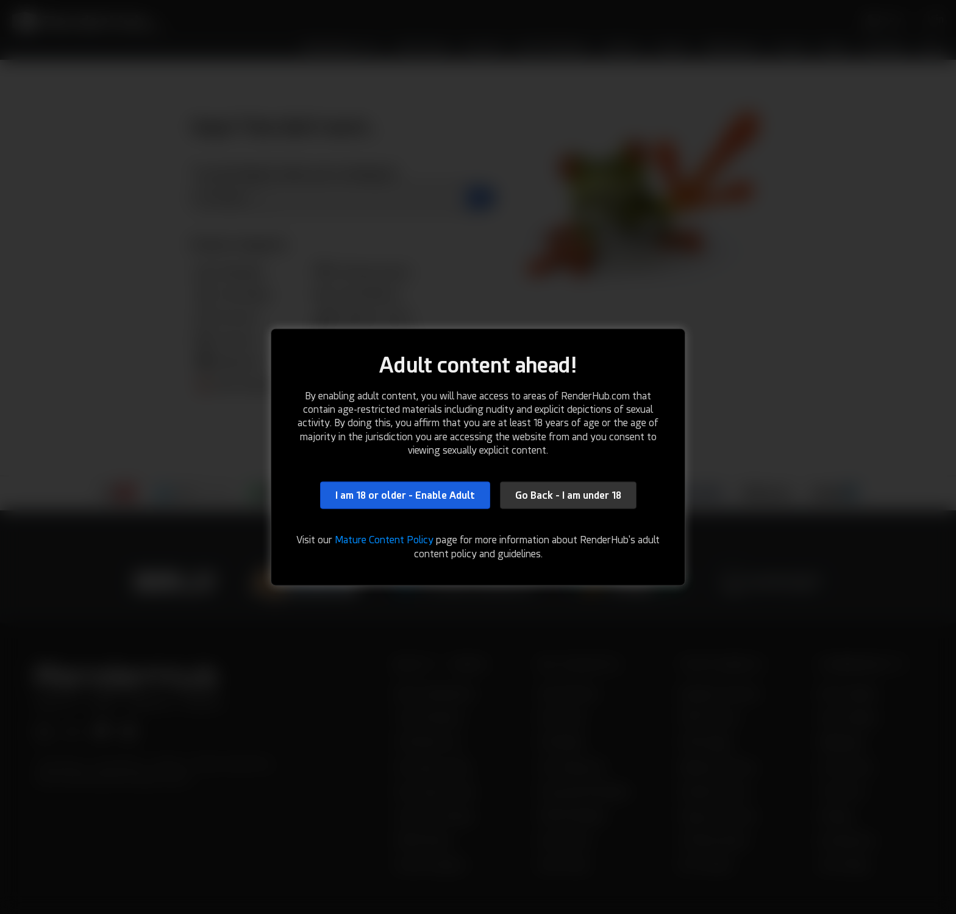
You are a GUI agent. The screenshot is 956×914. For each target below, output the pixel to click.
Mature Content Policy (384, 540)
